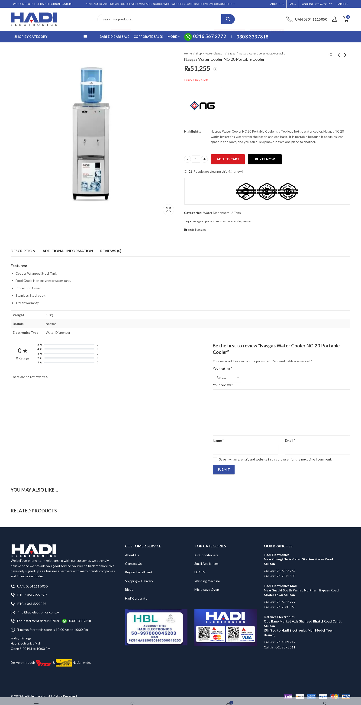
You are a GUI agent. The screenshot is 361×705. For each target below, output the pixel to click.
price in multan (215, 221)
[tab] (23, 250)
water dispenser (240, 221)
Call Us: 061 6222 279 (279, 602)
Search (228, 19)
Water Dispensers (214, 53)
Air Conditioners (206, 555)
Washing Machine (207, 581)
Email (290, 440)
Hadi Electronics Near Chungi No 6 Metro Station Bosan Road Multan (298, 559)
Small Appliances (206, 563)
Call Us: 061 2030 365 (279, 607)
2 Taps (231, 53)
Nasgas (200, 230)
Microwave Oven (206, 589)
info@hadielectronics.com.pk (35, 612)
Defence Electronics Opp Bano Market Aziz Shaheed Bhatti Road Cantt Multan (303, 621)
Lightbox (168, 209)
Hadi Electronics (34, 696)
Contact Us (133, 563)
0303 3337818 (80, 621)
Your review (223, 385)
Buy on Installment (138, 572)
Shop (199, 53)
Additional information (67, 250)
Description (23, 250)
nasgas (198, 221)
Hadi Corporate (136, 598)
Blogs (129, 589)
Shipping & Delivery (139, 581)
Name (218, 440)
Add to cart (228, 159)
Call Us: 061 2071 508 (279, 576)
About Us (132, 555)
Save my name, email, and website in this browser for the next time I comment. (275, 459)
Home (188, 53)
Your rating (222, 368)
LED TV (200, 572)
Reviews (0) (110, 250)
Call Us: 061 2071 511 (279, 647)
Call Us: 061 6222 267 (279, 571)
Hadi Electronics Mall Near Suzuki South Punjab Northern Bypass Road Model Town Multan (301, 590)
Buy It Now (265, 159)
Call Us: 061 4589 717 (279, 642)
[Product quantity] (196, 159)
